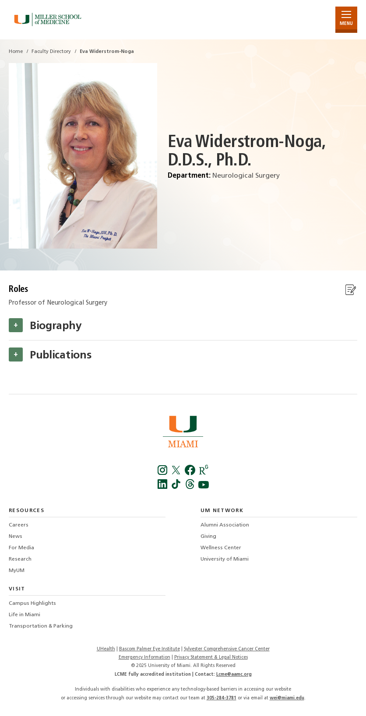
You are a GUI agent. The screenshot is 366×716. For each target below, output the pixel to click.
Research (20, 559)
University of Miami (225, 559)
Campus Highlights (32, 603)
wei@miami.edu (287, 698)
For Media (21, 548)
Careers (18, 525)
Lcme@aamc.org (234, 674)
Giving (208, 536)
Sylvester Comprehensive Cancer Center (227, 649)
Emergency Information (144, 657)
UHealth (106, 649)
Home (16, 51)
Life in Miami (24, 615)
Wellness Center (221, 548)
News (15, 536)
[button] (16, 325)
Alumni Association (225, 525)
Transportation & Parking (41, 626)
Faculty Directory (51, 51)
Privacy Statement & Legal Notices (211, 657)
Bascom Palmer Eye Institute (149, 649)
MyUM (17, 570)
